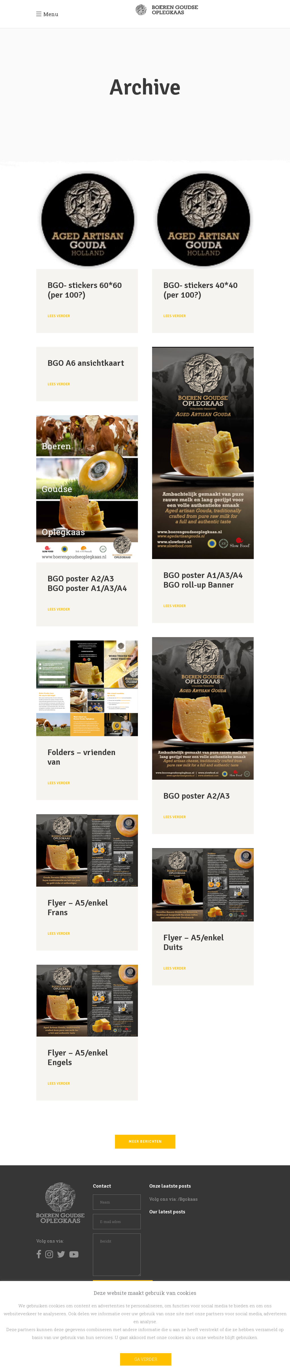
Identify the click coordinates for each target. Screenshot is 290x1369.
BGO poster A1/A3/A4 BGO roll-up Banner (203, 580)
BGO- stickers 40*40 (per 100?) (200, 290)
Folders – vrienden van (82, 757)
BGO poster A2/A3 (196, 796)
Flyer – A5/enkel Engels (78, 1058)
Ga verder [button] (145, 1359)
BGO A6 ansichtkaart (86, 363)
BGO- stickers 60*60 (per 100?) (85, 290)
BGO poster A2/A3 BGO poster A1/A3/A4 (87, 583)
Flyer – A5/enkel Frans (78, 908)
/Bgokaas (188, 1199)
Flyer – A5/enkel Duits (193, 942)
